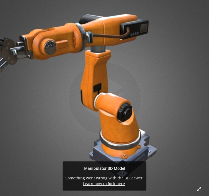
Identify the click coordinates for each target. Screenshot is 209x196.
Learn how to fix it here (104, 183)
